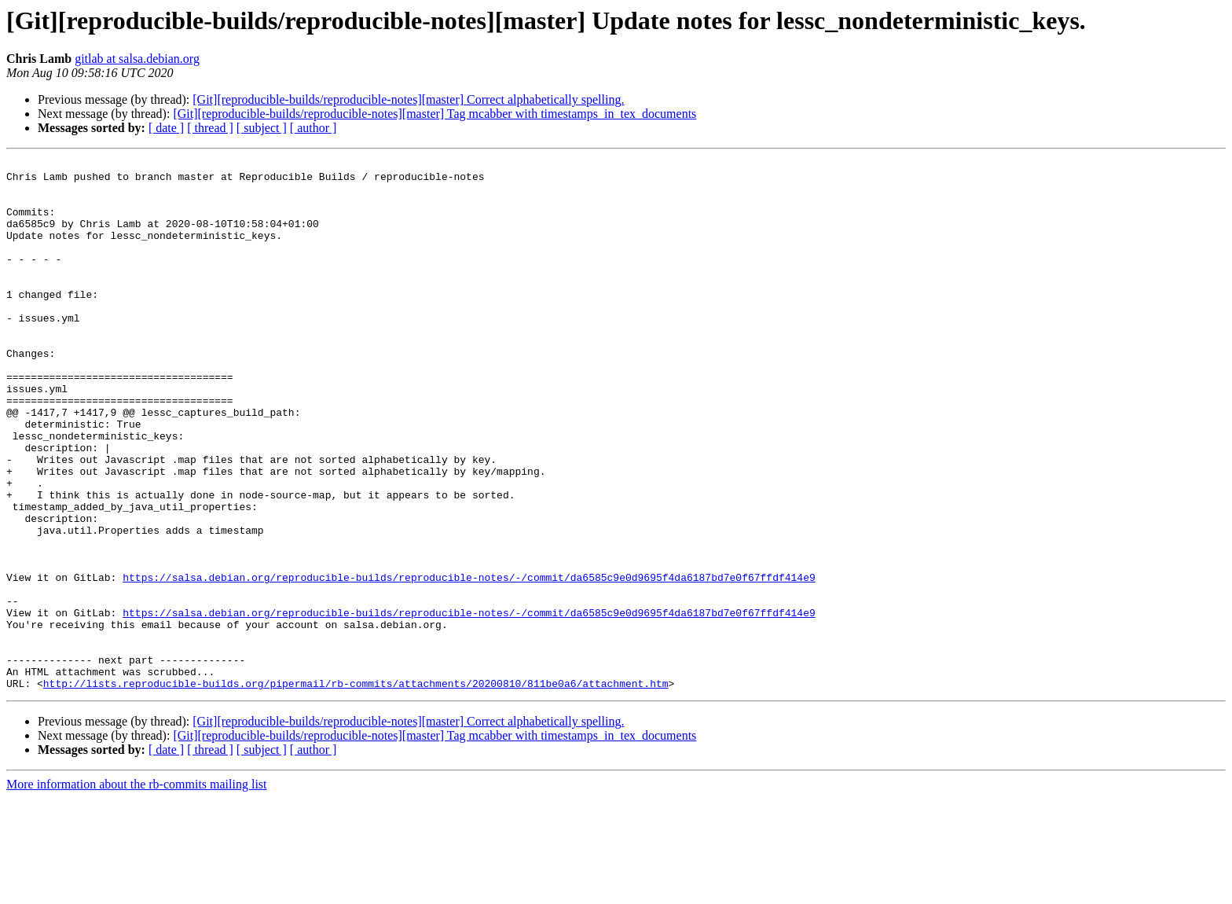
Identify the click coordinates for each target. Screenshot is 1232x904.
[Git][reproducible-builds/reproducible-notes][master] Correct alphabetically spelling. (408, 99)
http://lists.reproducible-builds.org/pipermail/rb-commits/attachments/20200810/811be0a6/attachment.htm (356, 789)
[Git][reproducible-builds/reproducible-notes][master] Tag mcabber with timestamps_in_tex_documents (434, 113)
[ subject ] (261, 127)
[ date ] (166, 127)
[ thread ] (210, 127)
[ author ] (313, 127)
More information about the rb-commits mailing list (136, 890)
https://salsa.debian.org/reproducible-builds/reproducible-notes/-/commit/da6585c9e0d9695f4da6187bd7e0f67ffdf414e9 (469, 662)
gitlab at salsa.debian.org (137, 58)
